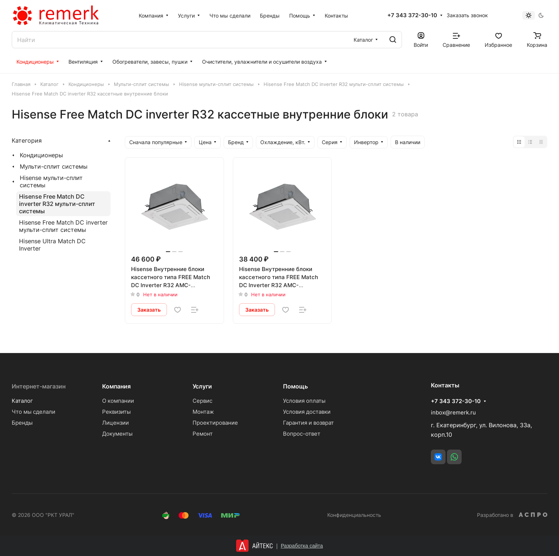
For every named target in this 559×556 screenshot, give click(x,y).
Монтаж (203, 411)
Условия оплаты (304, 400)
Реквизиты (116, 411)
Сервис (202, 400)
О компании (118, 400)
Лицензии (115, 422)
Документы (117, 433)
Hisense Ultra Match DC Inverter (52, 244)
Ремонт (203, 433)
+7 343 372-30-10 (412, 15)
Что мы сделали (33, 411)
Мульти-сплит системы (53, 166)
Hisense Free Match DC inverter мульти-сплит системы (63, 226)
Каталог (22, 400)
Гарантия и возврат (308, 422)
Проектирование (215, 422)
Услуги (202, 386)
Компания (116, 386)
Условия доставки (307, 411)
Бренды (22, 422)
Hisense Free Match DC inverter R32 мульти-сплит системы (57, 204)
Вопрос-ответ (301, 433)
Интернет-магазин (39, 386)
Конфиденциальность (354, 515)
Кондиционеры (41, 155)
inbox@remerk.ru (453, 412)
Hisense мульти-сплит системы (51, 181)
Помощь (295, 386)
